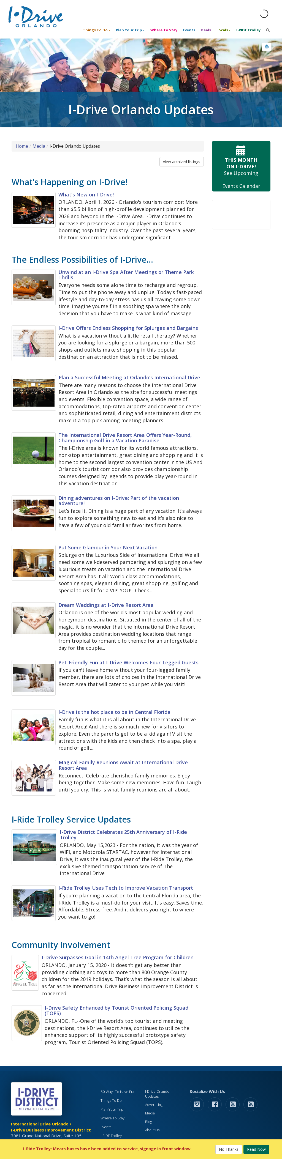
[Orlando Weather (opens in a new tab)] (264, 13)
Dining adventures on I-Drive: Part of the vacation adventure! (118, 501)
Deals (206, 30)
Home (22, 146)
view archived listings (181, 161)
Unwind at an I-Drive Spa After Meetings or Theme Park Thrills (126, 275)
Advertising (153, 1104)
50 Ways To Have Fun (118, 1091)
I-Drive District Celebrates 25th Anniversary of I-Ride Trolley (123, 835)
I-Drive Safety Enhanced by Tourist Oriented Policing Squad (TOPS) (116, 1010)
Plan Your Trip (112, 1109)
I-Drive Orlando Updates (157, 1094)
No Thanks (228, 1149)
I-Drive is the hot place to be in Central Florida (114, 712)
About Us (152, 1130)
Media (38, 146)
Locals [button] (223, 30)
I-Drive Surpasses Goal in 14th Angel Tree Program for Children (118, 957)
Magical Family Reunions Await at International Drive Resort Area (123, 765)
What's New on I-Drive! (86, 194)
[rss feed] (250, 1104)
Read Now (256, 1149)
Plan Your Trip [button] (130, 30)
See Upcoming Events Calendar (241, 166)
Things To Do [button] (96, 30)
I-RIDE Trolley (248, 30)
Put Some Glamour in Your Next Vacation (108, 547)
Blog (148, 1121)
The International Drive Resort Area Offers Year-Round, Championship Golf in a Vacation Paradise (125, 438)
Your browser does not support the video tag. (241, 214)
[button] (267, 47)
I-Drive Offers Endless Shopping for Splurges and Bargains (128, 328)
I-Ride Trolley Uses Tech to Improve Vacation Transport (125, 887)
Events (189, 30)
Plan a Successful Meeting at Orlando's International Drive (129, 377)
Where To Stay (163, 30)
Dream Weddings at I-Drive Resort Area (106, 605)
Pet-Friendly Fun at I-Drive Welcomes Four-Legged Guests (128, 662)
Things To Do (111, 1100)
